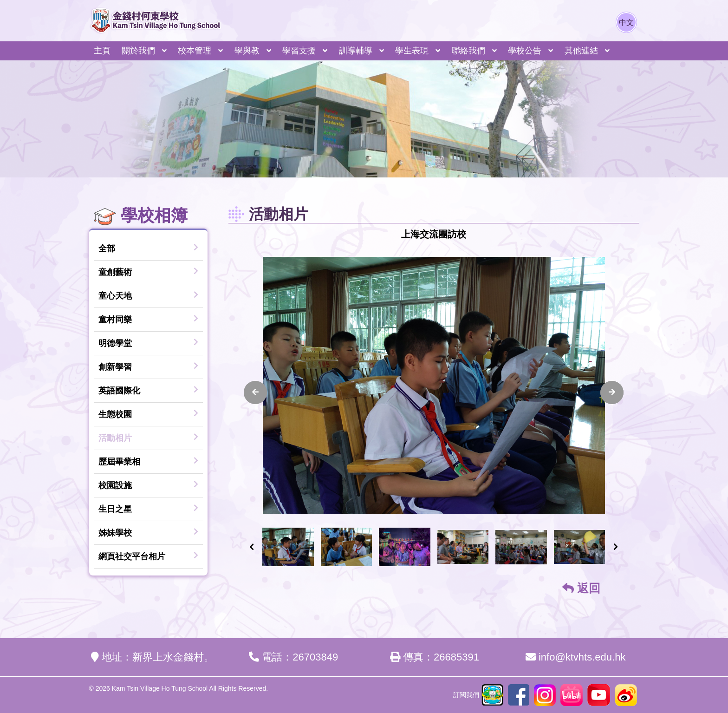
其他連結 (581, 50)
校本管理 (194, 50)
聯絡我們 (468, 50)
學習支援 (299, 50)
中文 (626, 22)
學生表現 (412, 50)
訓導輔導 (355, 50)
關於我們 (138, 50)
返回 (581, 588)
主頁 (102, 50)
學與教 (247, 50)
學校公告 (524, 50)
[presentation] (255, 392)
